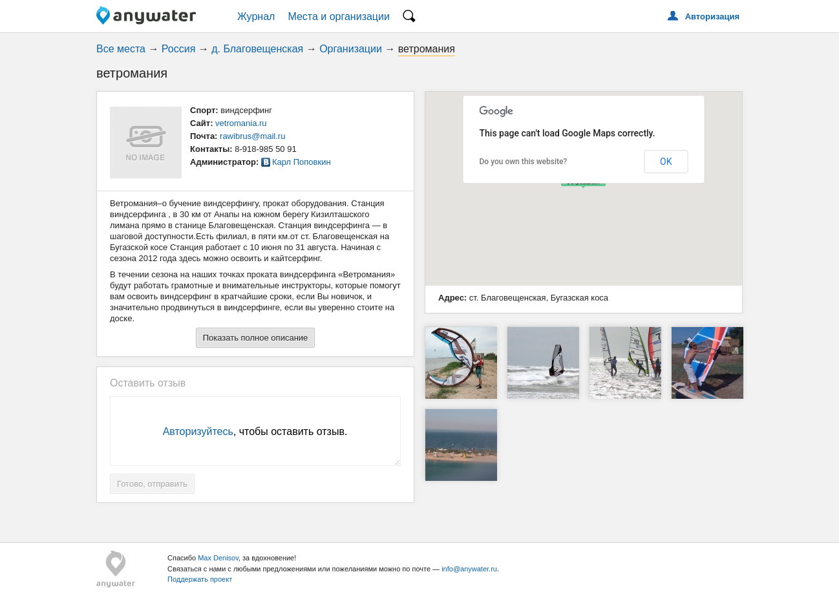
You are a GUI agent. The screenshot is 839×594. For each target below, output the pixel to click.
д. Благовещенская (257, 48)
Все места (120, 48)
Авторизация (712, 16)
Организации (350, 48)
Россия (178, 48)
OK (666, 161)
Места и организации (339, 16)
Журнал (256, 16)
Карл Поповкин (301, 162)
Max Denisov (218, 558)
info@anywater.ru (469, 569)
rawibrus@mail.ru (252, 136)
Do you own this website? (524, 161)
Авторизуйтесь (198, 431)
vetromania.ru (240, 123)
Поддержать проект (199, 579)
